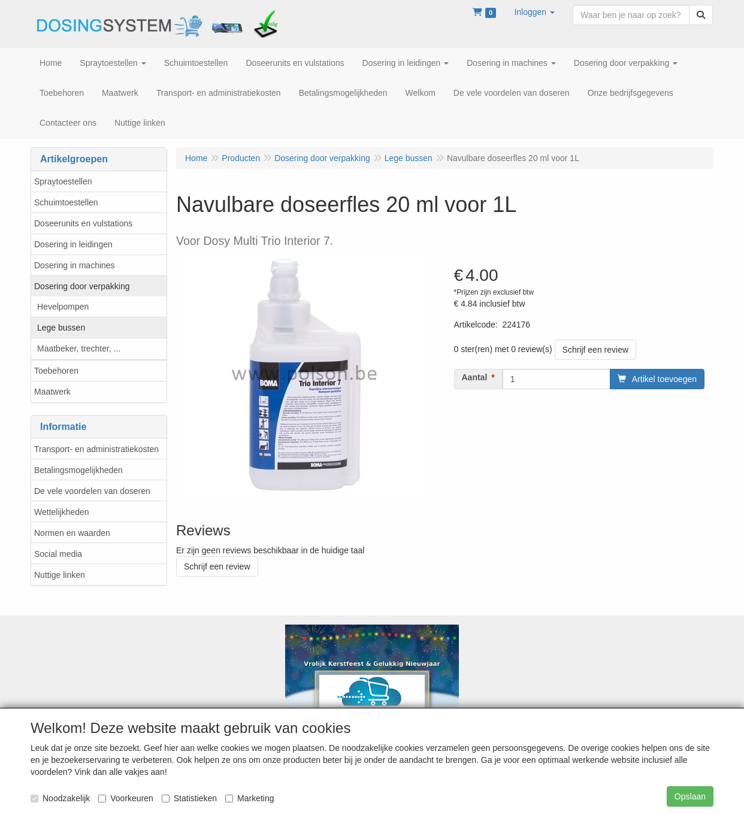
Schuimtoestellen (66, 202)
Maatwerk (52, 391)
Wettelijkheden (61, 512)
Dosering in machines (74, 265)
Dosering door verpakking (82, 286)
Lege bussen (61, 327)
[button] (534, 12)
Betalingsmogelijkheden (78, 470)
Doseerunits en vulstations (83, 223)
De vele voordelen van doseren (92, 491)
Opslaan (690, 796)
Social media (58, 554)
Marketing (249, 798)
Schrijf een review (595, 350)
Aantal (475, 377)
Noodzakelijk (60, 798)
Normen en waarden (72, 533)
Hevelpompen (63, 306)
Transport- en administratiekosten (96, 449)
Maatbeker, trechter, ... (78, 348)
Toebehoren (56, 370)
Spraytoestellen (63, 181)
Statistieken (189, 798)
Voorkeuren (125, 798)
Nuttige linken (59, 575)
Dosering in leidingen (73, 244)
